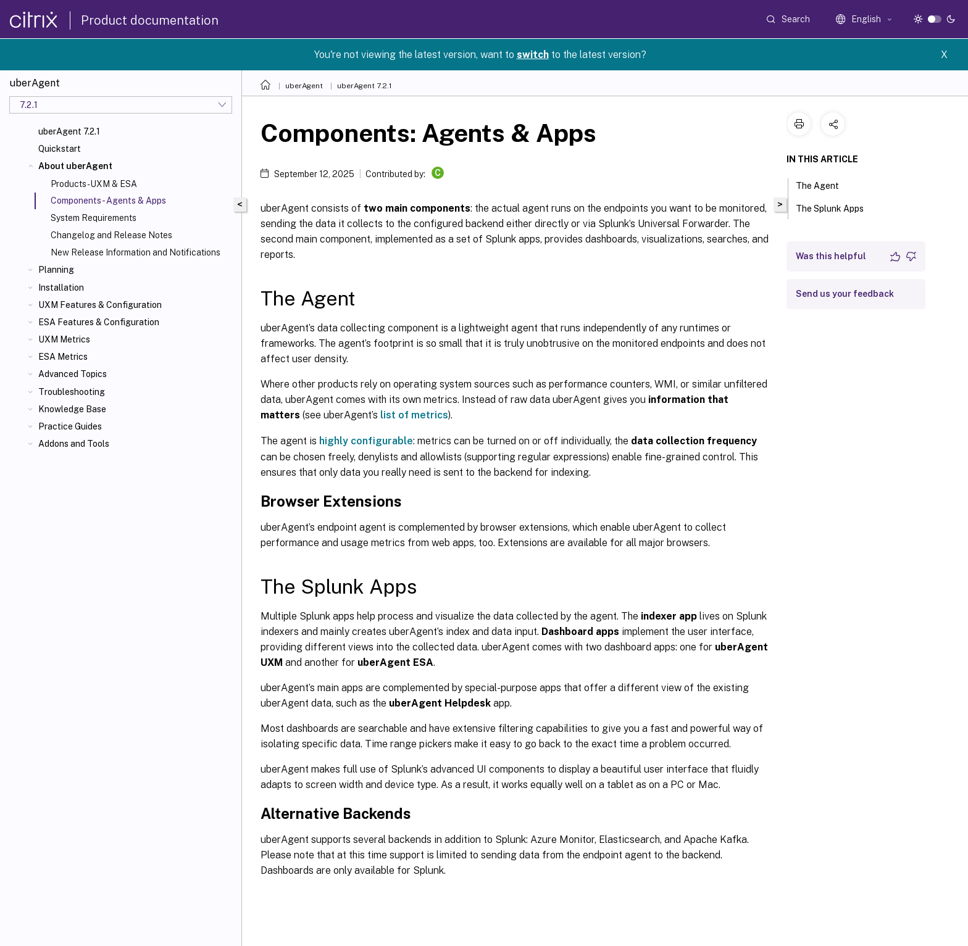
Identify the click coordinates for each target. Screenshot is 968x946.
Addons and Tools (73, 444)
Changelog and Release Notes (111, 235)
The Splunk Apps (836, 207)
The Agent (824, 184)
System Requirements (93, 218)
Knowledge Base (72, 409)
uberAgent (304, 85)
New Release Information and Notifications (135, 252)
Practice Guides (70, 426)
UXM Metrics (64, 339)
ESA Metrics (63, 357)
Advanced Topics (72, 374)
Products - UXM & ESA (94, 184)
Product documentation (150, 20)
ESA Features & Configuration (98, 322)
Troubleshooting (71, 392)
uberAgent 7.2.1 (69, 131)
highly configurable (366, 441)
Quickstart (59, 149)
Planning (56, 270)
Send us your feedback (845, 294)
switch (533, 54)
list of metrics (414, 415)
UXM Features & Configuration (100, 305)
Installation (61, 288)
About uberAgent (75, 166)
